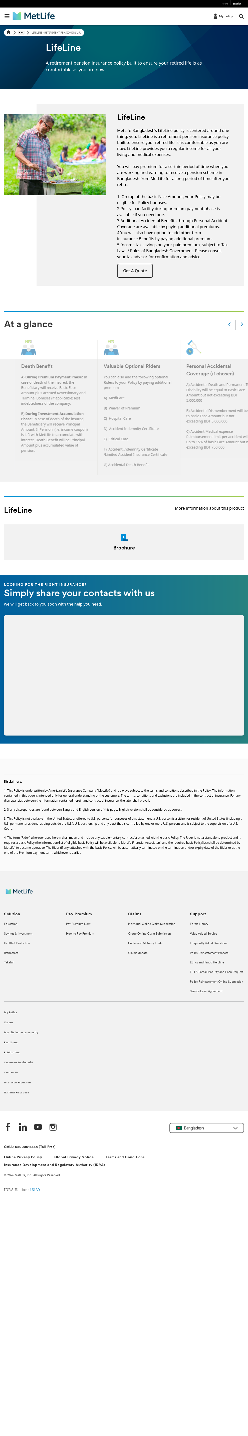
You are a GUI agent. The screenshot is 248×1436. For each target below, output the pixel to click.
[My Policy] (222, 16)
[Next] (242, 324)
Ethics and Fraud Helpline (207, 962)
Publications (12, 1052)
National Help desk (16, 1092)
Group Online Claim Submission (149, 933)
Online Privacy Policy (23, 1157)
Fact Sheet (11, 1042)
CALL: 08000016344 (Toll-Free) (30, 1147)
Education (11, 924)
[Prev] (229, 324)
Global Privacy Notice (74, 1157)
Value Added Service (203, 933)
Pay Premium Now (78, 924)
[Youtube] (38, 1127)
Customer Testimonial (18, 1062)
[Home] (8, 33)
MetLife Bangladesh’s (137, 130)
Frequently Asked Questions (208, 943)
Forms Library (199, 924)
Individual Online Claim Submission (151, 924)
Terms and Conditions (125, 1157)
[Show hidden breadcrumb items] (21, 33)
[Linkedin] (23, 1127)
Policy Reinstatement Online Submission (216, 981)
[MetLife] (22, 894)
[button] (135, 271)
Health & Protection (17, 943)
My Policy (10, 1012)
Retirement (11, 953)
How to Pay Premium (80, 933)
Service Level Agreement (206, 991)
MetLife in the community (21, 1032)
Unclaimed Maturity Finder (145, 943)
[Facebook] (8, 1127)
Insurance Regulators (18, 1082)
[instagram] (53, 1127)
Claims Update (137, 953)
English (237, 4)
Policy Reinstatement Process (209, 953)
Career (8, 1022)
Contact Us (11, 1072)
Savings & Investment (18, 933)
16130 (35, 1190)
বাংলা (225, 4)
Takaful (9, 962)
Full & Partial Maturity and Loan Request (216, 972)
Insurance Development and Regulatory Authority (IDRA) (54, 1165)
